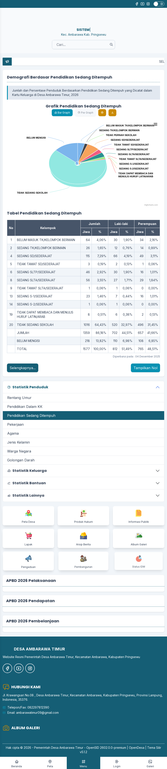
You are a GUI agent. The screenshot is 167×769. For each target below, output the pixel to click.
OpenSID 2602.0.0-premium (106, 747)
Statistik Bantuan (26, 483)
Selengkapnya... (23, 368)
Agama (13, 433)
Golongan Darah (21, 460)
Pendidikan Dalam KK (24, 406)
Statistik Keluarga (27, 470)
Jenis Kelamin (18, 442)
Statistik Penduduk (27, 387)
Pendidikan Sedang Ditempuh (31, 415)
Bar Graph (62, 112)
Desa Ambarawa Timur (67, 747)
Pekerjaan (15, 424)
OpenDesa (136, 747)
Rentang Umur (19, 397)
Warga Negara (19, 451)
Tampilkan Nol (145, 368)
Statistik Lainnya (25, 495)
